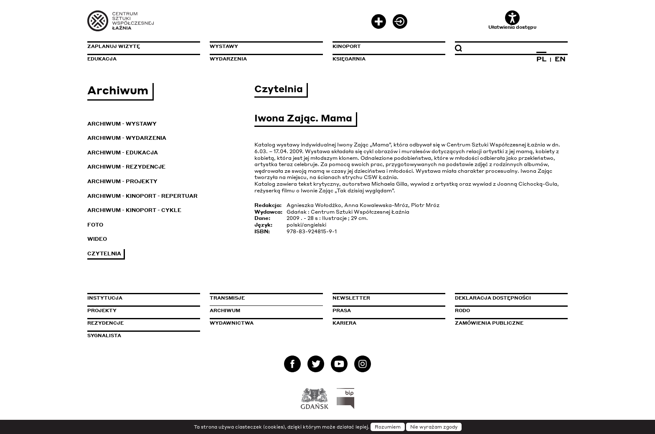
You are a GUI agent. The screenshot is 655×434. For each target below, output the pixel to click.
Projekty (102, 310)
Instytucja (104, 298)
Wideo (97, 239)
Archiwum (225, 310)
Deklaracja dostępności (493, 298)
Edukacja (102, 59)
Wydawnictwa (232, 323)
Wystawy (224, 46)
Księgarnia (349, 59)
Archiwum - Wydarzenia (126, 138)
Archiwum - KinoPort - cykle (134, 210)
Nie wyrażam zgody (433, 427)
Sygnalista (104, 335)
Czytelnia (104, 253)
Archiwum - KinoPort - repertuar (142, 196)
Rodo (462, 310)
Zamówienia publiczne (508, 323)
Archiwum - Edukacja (122, 152)
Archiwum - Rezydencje (126, 167)
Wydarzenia (228, 59)
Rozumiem (388, 427)
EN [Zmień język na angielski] (560, 59)
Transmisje (263, 298)
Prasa (342, 310)
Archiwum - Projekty (122, 181)
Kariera (344, 323)
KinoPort (347, 46)
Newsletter (351, 298)
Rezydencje (105, 323)
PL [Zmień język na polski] (541, 59)
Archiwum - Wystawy (122, 124)
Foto (95, 225)
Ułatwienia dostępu (512, 20)
